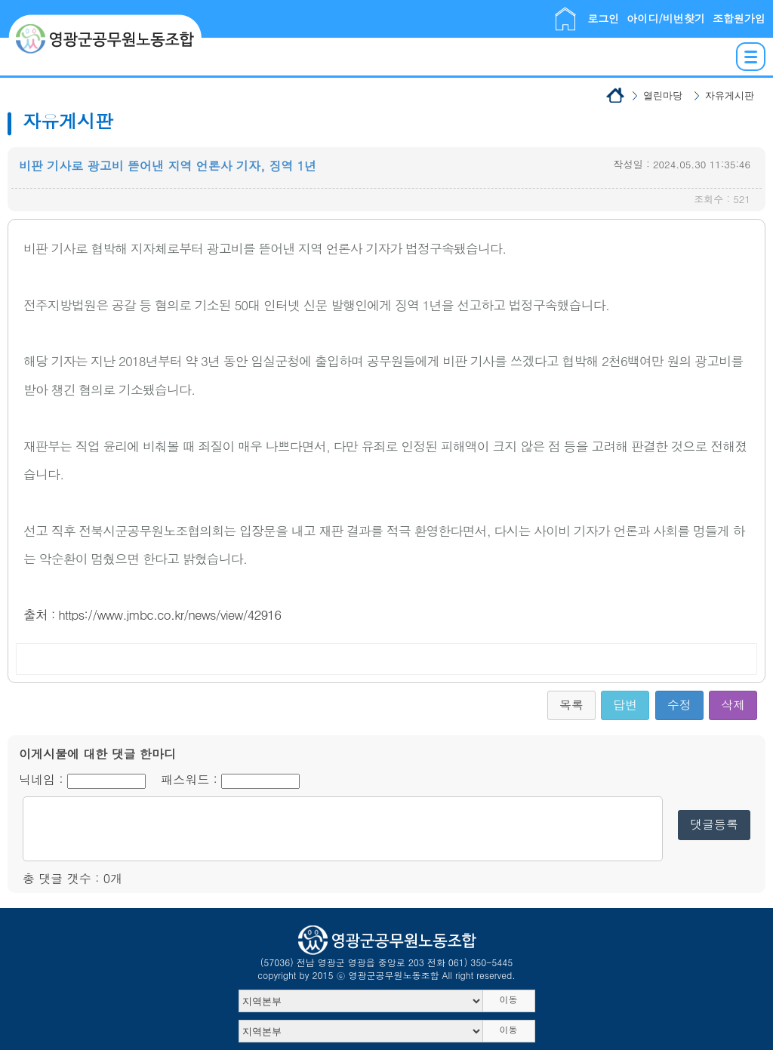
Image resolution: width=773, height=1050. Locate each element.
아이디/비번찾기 (666, 18)
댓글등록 (714, 824)
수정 (679, 704)
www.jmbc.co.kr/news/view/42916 (189, 614)
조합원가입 (739, 18)
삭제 (733, 704)
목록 (571, 704)
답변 (625, 704)
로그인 (603, 18)
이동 (509, 999)
